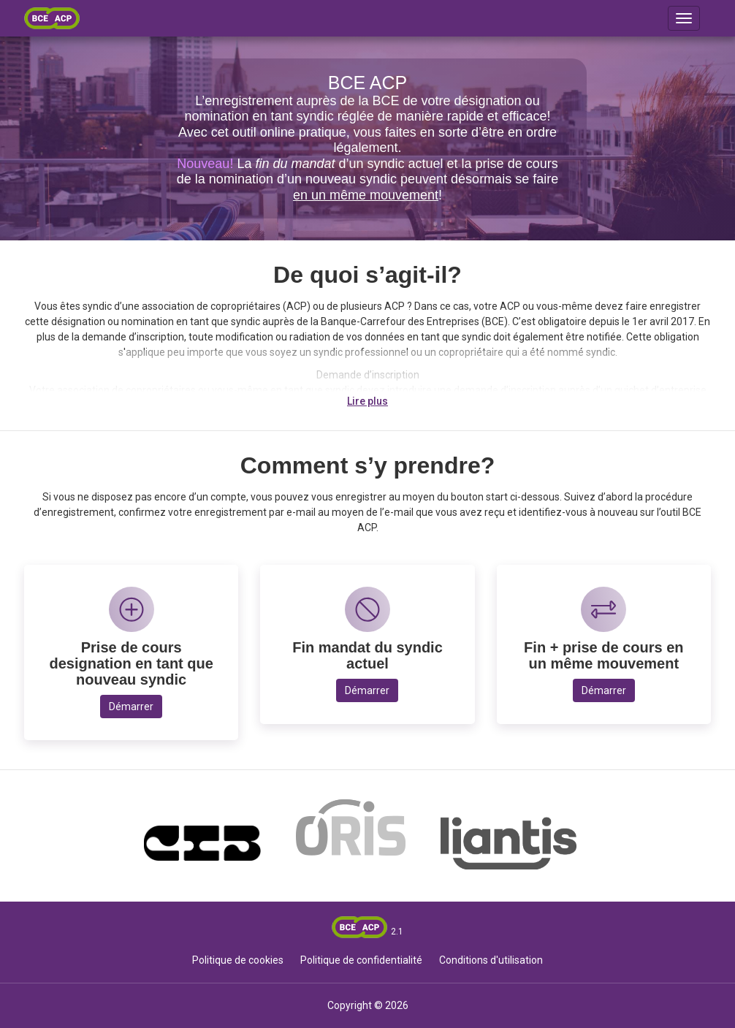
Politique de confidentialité (361, 960)
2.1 (397, 931)
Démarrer (131, 706)
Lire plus (367, 401)
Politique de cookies (237, 960)
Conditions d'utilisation (491, 960)
